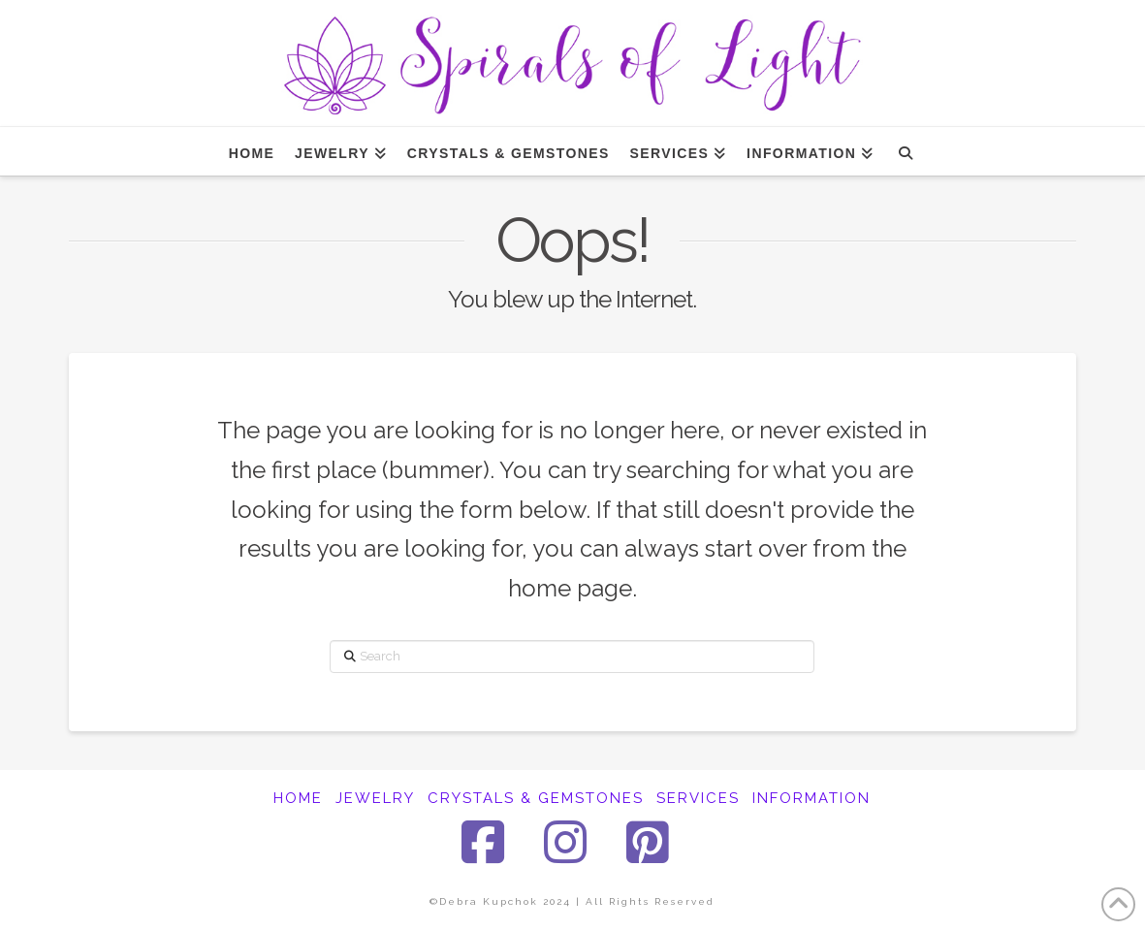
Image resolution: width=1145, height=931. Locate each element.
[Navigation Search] (905, 151)
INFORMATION (811, 798)
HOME (298, 798)
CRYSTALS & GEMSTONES (536, 798)
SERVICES (698, 798)
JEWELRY (375, 798)
